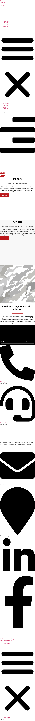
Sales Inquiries (3, 382)
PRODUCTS (6, 21)
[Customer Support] (17, 421)
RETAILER (5, 23)
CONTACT (5, 26)
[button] (17, 67)
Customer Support (4, 423)
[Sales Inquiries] (17, 380)
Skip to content (4, 1)
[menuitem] (3, 28)
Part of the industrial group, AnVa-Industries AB (8, 639)
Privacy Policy (6, 643)
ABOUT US (5, 24)
